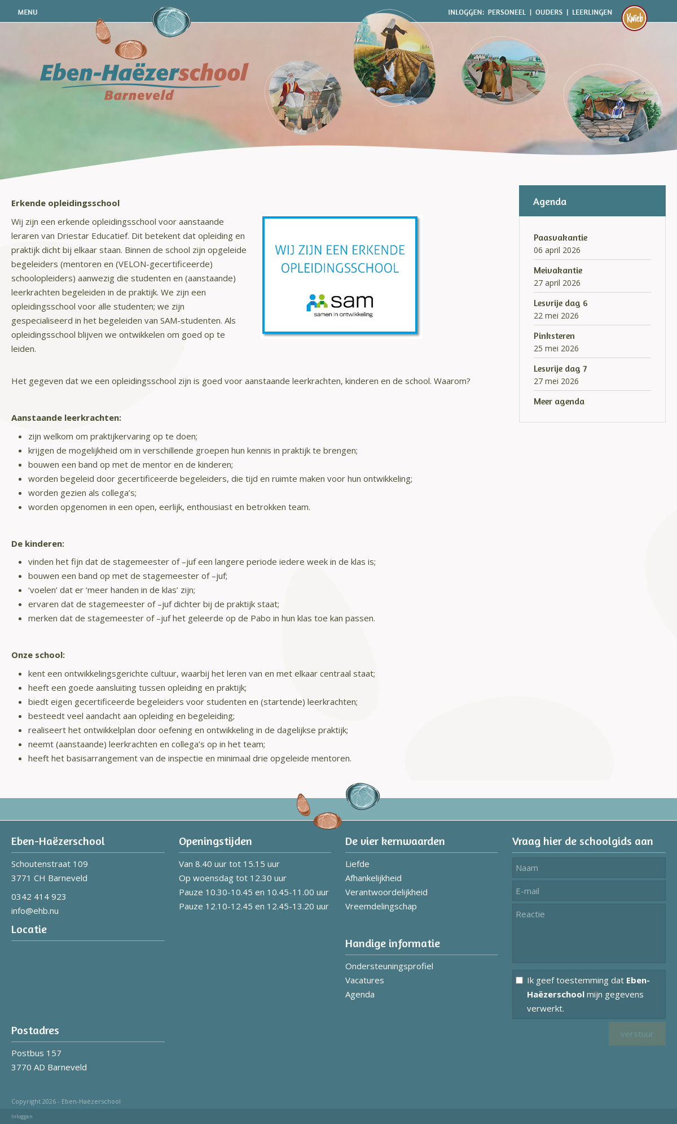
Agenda (360, 994)
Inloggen (22, 1116)
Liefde (357, 863)
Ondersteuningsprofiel (389, 965)
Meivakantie (558, 270)
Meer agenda (559, 401)
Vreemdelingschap (381, 906)
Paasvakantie (560, 237)
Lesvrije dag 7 (560, 368)
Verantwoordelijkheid (386, 892)
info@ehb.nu (35, 910)
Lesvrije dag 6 (561, 302)
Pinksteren (554, 335)
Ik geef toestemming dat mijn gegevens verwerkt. (588, 994)
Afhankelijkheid (373, 877)
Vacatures (364, 980)
